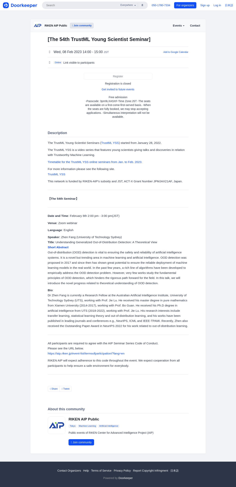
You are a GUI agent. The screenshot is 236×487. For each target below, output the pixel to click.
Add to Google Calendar (175, 52)
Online (58, 62)
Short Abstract (58, 247)
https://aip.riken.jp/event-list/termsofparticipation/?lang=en (86, 353)
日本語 (229, 5)
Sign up (204, 5)
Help (86, 470)
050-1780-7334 (161, 5)
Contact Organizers (69, 470)
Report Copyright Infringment (150, 470)
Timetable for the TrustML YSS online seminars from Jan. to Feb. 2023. (95, 162)
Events (179, 25)
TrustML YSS (110, 142)
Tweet (65, 388)
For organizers (185, 5)
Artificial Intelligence (108, 426)
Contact (195, 25)
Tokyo (73, 426)
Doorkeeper (125, 478)
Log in (217, 5)
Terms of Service (101, 470)
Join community (82, 25)
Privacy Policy (122, 470)
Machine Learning (87, 426)
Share (54, 388)
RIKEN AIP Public (56, 25)
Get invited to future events (118, 89)
